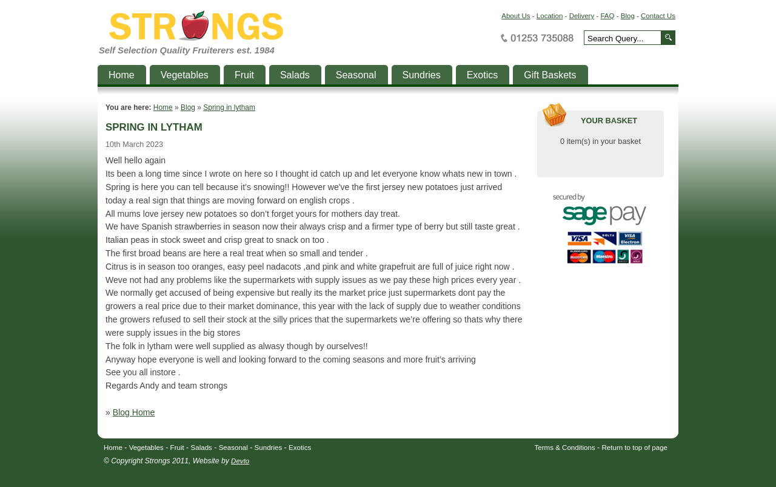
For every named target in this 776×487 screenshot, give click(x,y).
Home (163, 107)
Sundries (269, 447)
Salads (201, 447)
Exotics (300, 447)
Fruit (177, 447)
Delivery (582, 15)
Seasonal (233, 447)
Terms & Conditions (565, 447)
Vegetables (146, 447)
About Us (515, 15)
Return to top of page (635, 447)
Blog (628, 15)
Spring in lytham (229, 107)
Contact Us (658, 15)
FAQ (607, 15)
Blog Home (134, 412)
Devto (240, 461)
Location (550, 15)
